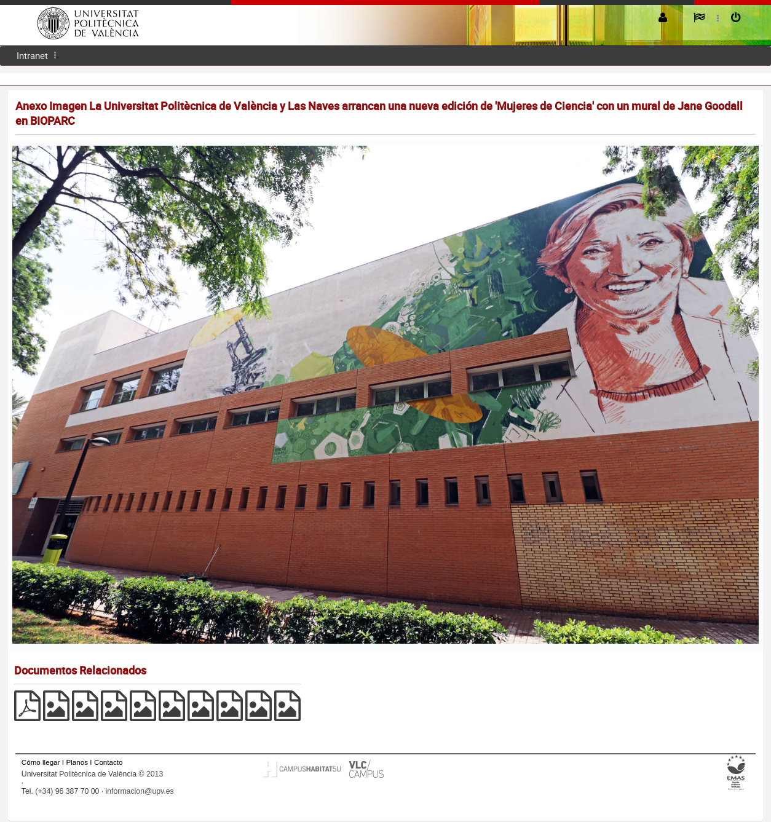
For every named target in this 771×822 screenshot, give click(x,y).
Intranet (32, 55)
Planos (77, 762)
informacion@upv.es (140, 791)
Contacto (108, 762)
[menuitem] (32, 55)
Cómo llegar (41, 762)
